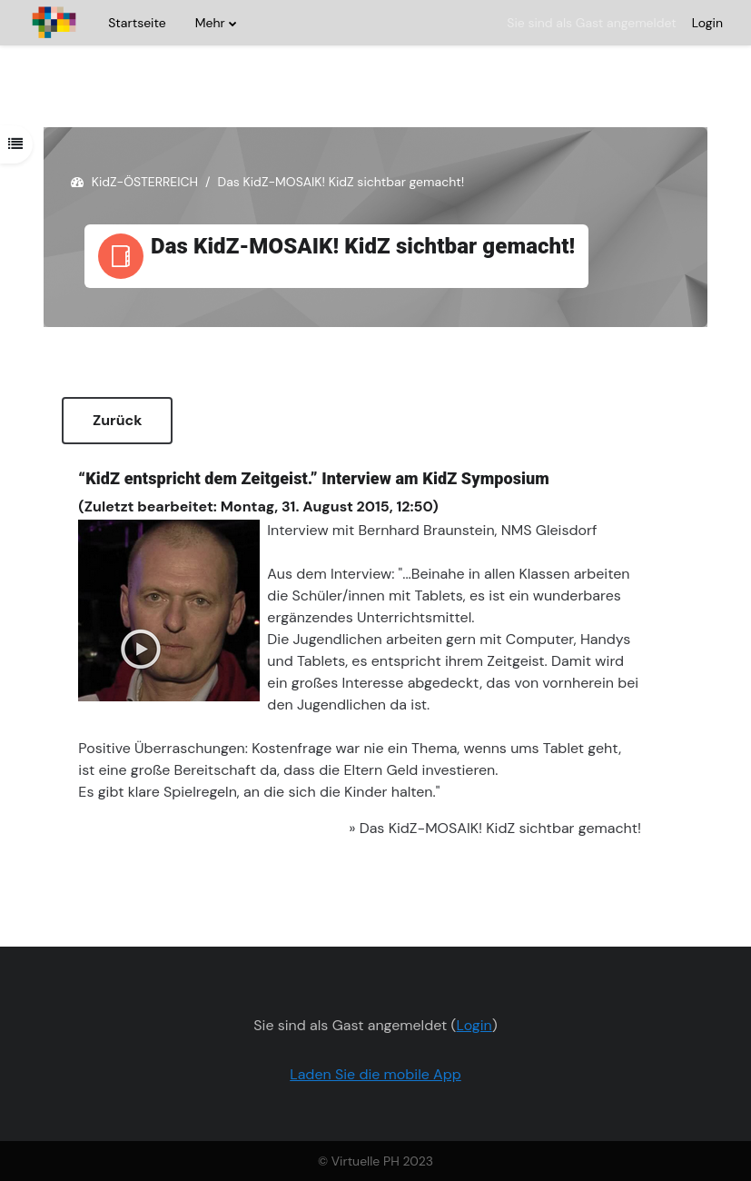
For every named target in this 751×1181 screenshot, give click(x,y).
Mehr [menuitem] (210, 23)
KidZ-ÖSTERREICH (145, 182)
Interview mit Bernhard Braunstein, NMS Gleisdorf (432, 530)
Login (707, 23)
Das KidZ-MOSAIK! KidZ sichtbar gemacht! (500, 828)
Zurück (117, 420)
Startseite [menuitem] (136, 23)
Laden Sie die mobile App (375, 1074)
